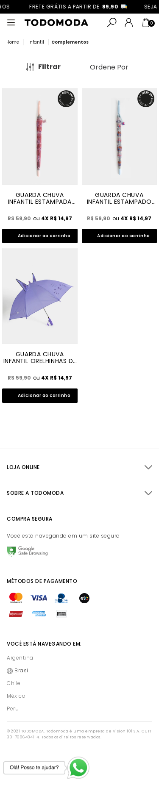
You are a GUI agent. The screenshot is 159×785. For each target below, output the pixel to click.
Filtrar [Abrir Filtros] (49, 67)
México (16, 695)
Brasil (22, 670)
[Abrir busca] (112, 22)
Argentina (20, 657)
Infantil (36, 42)
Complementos (70, 42)
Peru (13, 708)
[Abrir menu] (11, 22)
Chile (14, 683)
